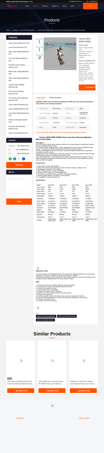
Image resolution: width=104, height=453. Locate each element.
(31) (17, 66)
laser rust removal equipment (46, 316)
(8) (18, 104)
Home (27, 6)
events (64, 6)
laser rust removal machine (45, 320)
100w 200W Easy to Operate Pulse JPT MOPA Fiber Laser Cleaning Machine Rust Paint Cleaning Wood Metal (51, 383)
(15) (19, 114)
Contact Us (55, 6)
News (84, 434)
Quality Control (84, 430)
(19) (18, 121)
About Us (45, 6)
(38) (16, 86)
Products (35, 6)
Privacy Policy (84, 442)
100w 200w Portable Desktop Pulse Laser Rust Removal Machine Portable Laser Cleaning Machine (20, 383)
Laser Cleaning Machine (27, 30)
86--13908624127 (92, 1)
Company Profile (84, 422)
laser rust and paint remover (66, 316)
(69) (19, 79)
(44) (18, 73)
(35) (18, 59)
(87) (19, 53)
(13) (19, 109)
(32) (16, 93)
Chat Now (19, 165)
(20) (18, 99)
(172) (19, 43)
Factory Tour (84, 426)
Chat (90, 6)
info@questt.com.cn (75, 1)
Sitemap (84, 438)
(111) (18, 47)
